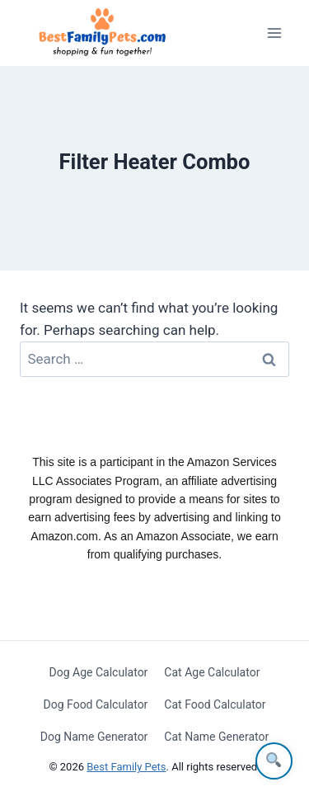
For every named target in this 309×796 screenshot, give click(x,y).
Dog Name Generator (94, 736)
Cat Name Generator (216, 736)
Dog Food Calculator (96, 704)
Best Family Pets (126, 767)
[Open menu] (274, 32)
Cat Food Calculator (214, 704)
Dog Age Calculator (98, 672)
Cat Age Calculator (212, 672)
